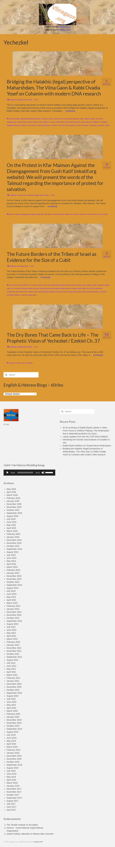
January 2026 (13, 501)
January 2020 (13, 717)
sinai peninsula (43, 292)
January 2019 (13, 753)
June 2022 (11, 630)
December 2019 (14, 720)
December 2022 (14, 612)
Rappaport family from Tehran (17, 125)
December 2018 (14, 756)
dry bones (11, 363)
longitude (100, 285)
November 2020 (14, 687)
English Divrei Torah (24, 100)
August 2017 (12, 801)
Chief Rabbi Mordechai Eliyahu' (30, 119)
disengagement (26, 214)
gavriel (34, 214)
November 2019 (14, 723)
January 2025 (13, 537)
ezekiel (92, 119)
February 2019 (13, 750)
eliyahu (86, 119)
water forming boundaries (90, 292)
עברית (6, 424)
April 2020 (11, 708)
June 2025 (11, 522)
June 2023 (11, 594)
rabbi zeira (68, 214)
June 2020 (11, 702)
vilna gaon (85, 125)
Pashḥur (29, 122)
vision (23, 363)
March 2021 (12, 675)
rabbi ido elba (76, 288)
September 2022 (14, 621)
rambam (30, 292)
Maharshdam (21, 122)
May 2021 (11, 669)
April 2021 (11, 672)
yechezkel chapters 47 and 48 (17, 295)
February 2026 (13, 498)
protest (61, 214)
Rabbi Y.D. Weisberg (100, 122)
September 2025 (14, 513)
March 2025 (12, 531)
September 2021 (14, 657)
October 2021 (13, 654)
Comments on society (25, 195)
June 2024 (11, 558)
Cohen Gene (58, 119)
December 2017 (14, 789)
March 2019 (12, 747)
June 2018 (11, 774)
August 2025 (12, 516)
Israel (84, 285)
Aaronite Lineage (14, 119)
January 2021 (13, 681)
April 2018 (11, 780)
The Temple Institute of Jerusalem (22, 825)
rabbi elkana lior (66, 288)
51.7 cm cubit (31, 285)
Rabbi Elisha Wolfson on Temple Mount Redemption (87, 445)
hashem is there (76, 285)
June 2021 (11, 666)
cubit (44, 285)
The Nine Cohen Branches (67, 125)
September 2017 (14, 798)
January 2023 (13, 609)
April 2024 (11, 564)
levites (94, 285)
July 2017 (11, 804)
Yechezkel (93, 125)
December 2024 (14, 540)
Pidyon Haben (38, 122)
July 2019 (11, 735)
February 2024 (13, 570)
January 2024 (13, 573)
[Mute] (42, 472)
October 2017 (13, 795)
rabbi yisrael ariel (21, 292)
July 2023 (11, 591)
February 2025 (13, 534)
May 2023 (11, 597)
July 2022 (11, 627)
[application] (29, 473)
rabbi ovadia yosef (87, 122)
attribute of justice (14, 214)
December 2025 (14, 504)
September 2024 (14, 549)
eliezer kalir (50, 285)
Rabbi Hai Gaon (74, 122)
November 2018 (14, 759)
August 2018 (12, 768)
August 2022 (12, 624)
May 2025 (11, 525)
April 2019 (11, 744)
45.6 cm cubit (12, 285)
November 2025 (14, 507)
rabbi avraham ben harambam (50, 288)
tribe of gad (77, 292)
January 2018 (13, 786)
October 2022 (13, 618)
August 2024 (12, 552)
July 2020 (11, 699)
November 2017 (14, 792)
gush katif (40, 214)
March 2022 (12, 639)
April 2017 (11, 810)
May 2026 (11, 489)
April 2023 (11, 600)
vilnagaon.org (64, 26)
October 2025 (13, 510)
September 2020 (14, 693)
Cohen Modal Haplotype (71, 119)
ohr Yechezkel (16, 288)
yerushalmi (100, 125)
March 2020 (12, 711)
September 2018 (14, 765)
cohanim (45, 119)
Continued (70, 111)
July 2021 (11, 663)
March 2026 (12, 495)
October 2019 (13, 726)
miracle (56, 214)
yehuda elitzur (32, 295)
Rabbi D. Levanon (50, 122)
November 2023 (14, 579)
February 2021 (13, 678)
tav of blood (89, 214)
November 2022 (14, 615)
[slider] (25, 472)
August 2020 (12, 696)
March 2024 (12, 567)
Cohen (51, 119)
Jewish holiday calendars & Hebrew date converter (30, 834)
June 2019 (11, 738)
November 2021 (14, 651)
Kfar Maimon (48, 214)
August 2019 (12, 732)
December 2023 (14, 576)
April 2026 (11, 492)
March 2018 (12, 783)
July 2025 (11, 519)
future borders (65, 285)
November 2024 (14, 543)
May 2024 (11, 561)
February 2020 (13, 714)
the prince (69, 292)
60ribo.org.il (64, 29)
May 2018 (11, 777)
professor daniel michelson (30, 288)
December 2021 (14, 648)
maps (8, 288)
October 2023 (13, 582)
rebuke (82, 214)
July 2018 (11, 771)
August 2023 (12, 588)
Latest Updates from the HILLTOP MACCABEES (85, 436)
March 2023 (12, 603)
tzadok (79, 125)
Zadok (107, 125)
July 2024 (11, 555)
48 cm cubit (22, 285)
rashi (35, 292)
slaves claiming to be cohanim (47, 125)
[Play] (7, 472)
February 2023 (13, 606)
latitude (89, 285)
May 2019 (11, 741)
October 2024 (13, 546)
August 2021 (12, 660)
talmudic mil (53, 292)
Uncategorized (22, 266)
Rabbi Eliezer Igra (62, 122)
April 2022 (11, 636)
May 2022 (11, 633)
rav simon (76, 214)
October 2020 (13, 690)
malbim (106, 285)
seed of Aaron (32, 125)
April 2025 (11, 528)
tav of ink (97, 214)
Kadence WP (38, 842)
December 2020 (14, 684)
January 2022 (13, 645)
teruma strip (62, 292)
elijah (82, 119)
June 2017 (11, 807)
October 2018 (13, 762)
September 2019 (14, 729)
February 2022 (13, 642)
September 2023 (14, 585)
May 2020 (11, 705)
